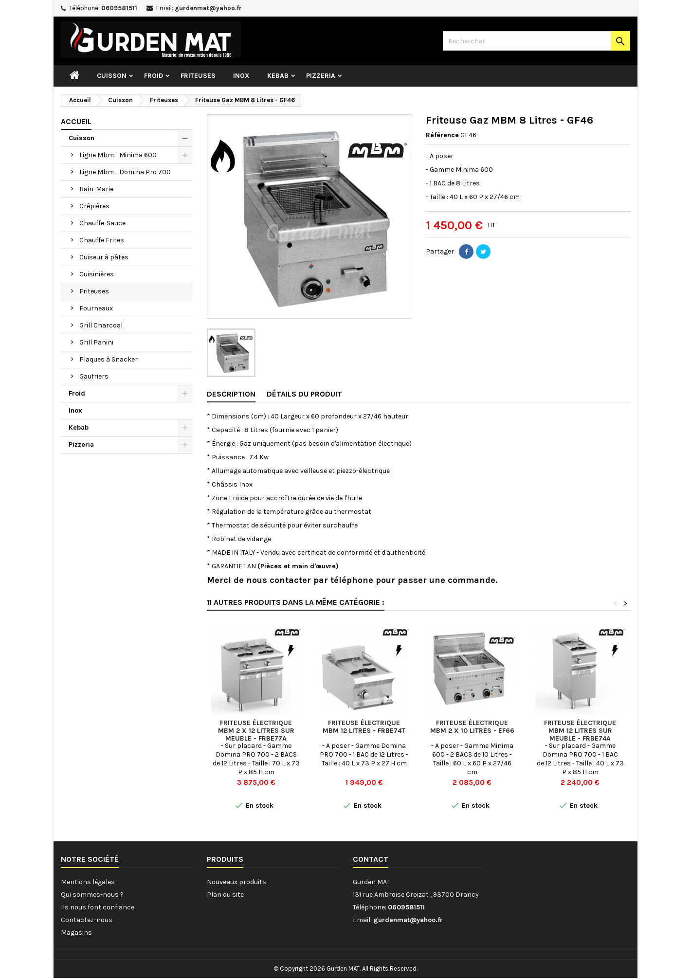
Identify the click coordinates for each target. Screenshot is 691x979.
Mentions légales (88, 882)
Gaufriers (94, 376)
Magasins (76, 932)
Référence (442, 135)
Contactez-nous (86, 920)
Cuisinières (96, 274)
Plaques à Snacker (108, 359)
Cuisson (112, 76)
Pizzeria (320, 76)
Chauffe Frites (101, 240)
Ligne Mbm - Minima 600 (118, 155)
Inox (241, 76)
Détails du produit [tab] (304, 394)
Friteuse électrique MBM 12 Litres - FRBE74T (364, 727)
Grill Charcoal (101, 325)
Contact (370, 859)
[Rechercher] (536, 41)
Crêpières (94, 206)
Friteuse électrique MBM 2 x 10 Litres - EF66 (472, 727)
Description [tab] (231, 394)
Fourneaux (96, 308)
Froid (153, 76)
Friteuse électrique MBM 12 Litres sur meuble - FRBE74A (580, 731)
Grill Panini (96, 342)
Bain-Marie (96, 189)
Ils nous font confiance (97, 907)
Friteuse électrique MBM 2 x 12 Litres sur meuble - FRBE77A (256, 731)
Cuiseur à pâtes (103, 257)
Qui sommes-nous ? (92, 894)
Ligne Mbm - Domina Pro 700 (125, 172)
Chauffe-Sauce (102, 223)
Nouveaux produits (236, 882)
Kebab (278, 76)
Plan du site (225, 894)
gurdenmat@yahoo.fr (208, 8)
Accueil (76, 121)
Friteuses (198, 76)
